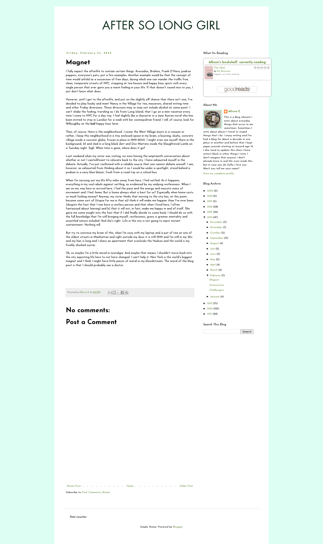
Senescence (217, 285)
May (213, 259)
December (216, 222)
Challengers (217, 290)
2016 (210, 207)
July (213, 249)
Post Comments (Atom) (96, 492)
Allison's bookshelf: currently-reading (237, 62)
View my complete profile (218, 173)
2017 (210, 201)
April (213, 264)
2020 (210, 191)
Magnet (214, 280)
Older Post (186, 486)
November (216, 227)
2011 (210, 314)
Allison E (234, 111)
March (214, 270)
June (213, 254)
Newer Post (74, 486)
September (217, 238)
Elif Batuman (223, 71)
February (216, 275)
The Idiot (219, 67)
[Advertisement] (130, 451)
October (215, 233)
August (215, 243)
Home (130, 486)
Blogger (177, 527)
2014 (210, 217)
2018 (210, 196)
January (215, 296)
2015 (210, 212)
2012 (210, 308)
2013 (210, 303)
